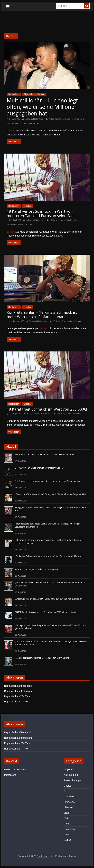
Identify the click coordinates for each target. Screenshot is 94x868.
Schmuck (29, 224)
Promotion (69, 829)
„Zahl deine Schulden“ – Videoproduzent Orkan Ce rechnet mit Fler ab (48, 556)
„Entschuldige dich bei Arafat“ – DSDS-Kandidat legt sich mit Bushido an (48, 598)
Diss (66, 791)
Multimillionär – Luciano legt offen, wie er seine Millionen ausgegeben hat (42, 107)
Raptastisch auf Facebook (18, 685)
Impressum (10, 775)
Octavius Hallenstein (34, 119)
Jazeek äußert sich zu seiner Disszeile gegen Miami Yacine (42, 657)
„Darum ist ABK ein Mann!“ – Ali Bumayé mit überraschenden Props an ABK (50, 494)
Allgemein (28, 94)
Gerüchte (69, 796)
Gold (75, 220)
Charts (67, 785)
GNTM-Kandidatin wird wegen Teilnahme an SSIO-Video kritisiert (45, 612)
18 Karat (53, 220)
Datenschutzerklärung (15, 769)
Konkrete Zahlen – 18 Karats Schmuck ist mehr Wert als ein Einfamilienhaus (42, 314)
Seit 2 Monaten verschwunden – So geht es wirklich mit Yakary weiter (47, 481)
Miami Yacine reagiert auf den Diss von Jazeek (36, 569)
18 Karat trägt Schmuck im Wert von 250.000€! (47, 409)
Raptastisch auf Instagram (18, 691)
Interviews (69, 802)
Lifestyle (40, 94)
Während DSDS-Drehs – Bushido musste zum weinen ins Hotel (44, 454)
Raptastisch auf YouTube (17, 696)
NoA (66, 818)
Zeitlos (67, 840)
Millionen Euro (77, 119)
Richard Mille (26, 123)
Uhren (36, 123)
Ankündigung (71, 775)
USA (66, 834)
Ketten (58, 119)
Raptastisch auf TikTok (16, 701)
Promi (67, 823)
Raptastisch (13, 94)
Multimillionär (12, 123)
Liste (66, 812)
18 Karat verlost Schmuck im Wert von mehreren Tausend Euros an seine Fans (41, 213)
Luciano (66, 119)
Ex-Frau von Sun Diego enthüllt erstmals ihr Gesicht (39, 467)
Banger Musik (65, 220)
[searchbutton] (86, 5)
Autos (51, 119)
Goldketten (11, 224)
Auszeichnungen (73, 780)
